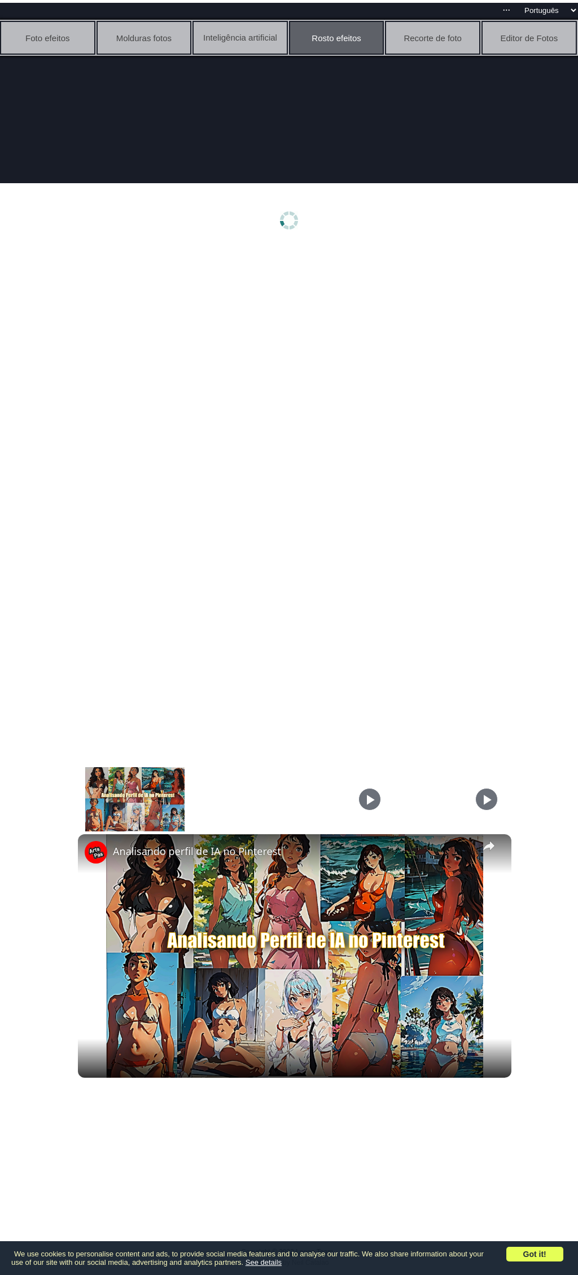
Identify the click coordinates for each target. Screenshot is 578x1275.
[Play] (369, 799)
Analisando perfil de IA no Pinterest (197, 851)
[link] (96, 852)
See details (264, 1262)
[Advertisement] (292, 336)
